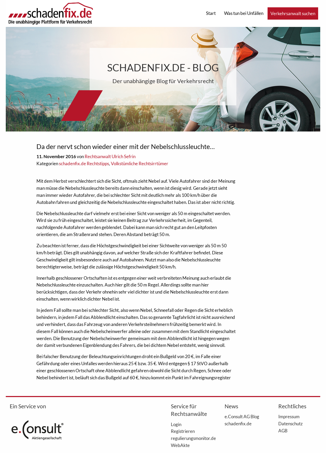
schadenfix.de (238, 423)
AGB (282, 430)
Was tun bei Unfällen (243, 13)
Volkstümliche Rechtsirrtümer (139, 163)
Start (211, 13)
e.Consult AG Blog (242, 416)
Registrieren (183, 431)
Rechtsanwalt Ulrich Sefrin (110, 156)
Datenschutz (290, 423)
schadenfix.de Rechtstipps (84, 163)
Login (176, 424)
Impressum (289, 416)
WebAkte (180, 445)
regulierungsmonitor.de (190, 438)
